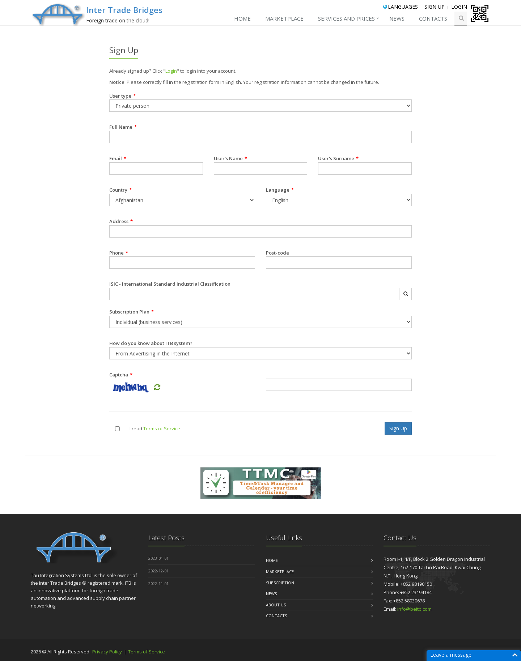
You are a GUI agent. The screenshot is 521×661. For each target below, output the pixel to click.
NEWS (396, 18)
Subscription (280, 582)
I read (136, 428)
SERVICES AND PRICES (346, 18)
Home (242, 18)
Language (280, 190)
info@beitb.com (414, 609)
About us (276, 604)
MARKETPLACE (284, 18)
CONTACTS (433, 18)
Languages (403, 6)
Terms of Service (161, 428)
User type (122, 96)
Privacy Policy (107, 651)
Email (117, 158)
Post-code (277, 253)
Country (120, 190)
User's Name (230, 158)
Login (459, 6)
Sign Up (434, 6)
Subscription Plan (131, 311)
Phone (118, 253)
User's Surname (338, 158)
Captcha (120, 374)
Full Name (123, 127)
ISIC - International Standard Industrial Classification (169, 284)
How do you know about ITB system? (150, 343)
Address (121, 221)
